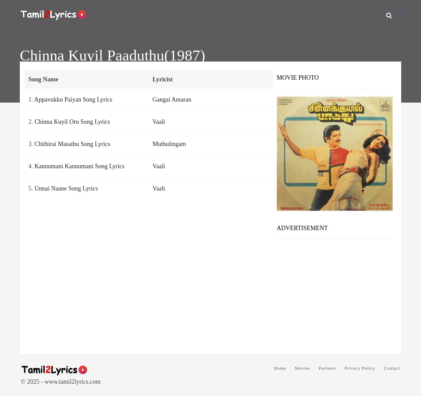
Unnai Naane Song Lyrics (66, 188)
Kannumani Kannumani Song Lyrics (79, 166)
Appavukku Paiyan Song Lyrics (73, 99)
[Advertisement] (335, 294)
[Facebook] (399, 15)
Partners (327, 368)
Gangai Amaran (171, 99)
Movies (302, 368)
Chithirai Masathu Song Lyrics (72, 144)
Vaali (158, 121)
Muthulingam (169, 144)
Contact (392, 368)
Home (280, 368)
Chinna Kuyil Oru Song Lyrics (72, 121)
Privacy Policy (359, 368)
